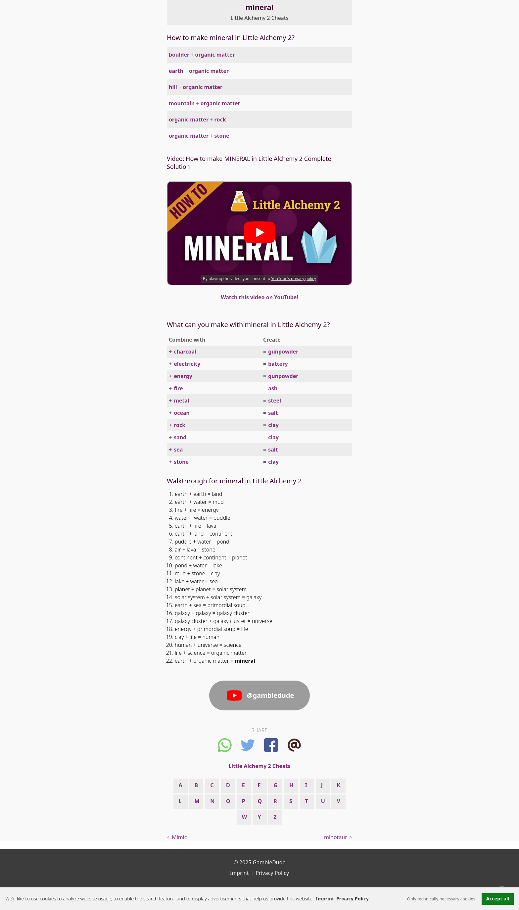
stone (221, 135)
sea (178, 449)
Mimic (179, 837)
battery (278, 363)
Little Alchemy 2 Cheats (259, 18)
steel (274, 400)
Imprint (325, 898)
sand (180, 437)
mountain (182, 103)
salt (273, 412)
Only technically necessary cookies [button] (441, 899)
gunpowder (283, 351)
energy (183, 376)
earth (176, 70)
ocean (182, 412)
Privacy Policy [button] (352, 898)
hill (173, 87)
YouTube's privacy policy (293, 278)
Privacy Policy (272, 873)
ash (272, 388)
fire (178, 388)
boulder (179, 54)
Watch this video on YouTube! (259, 297)
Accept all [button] (497, 898)
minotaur (335, 837)
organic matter (215, 54)
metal (181, 400)
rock (220, 119)
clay (273, 425)
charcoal (185, 351)
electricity (187, 363)
